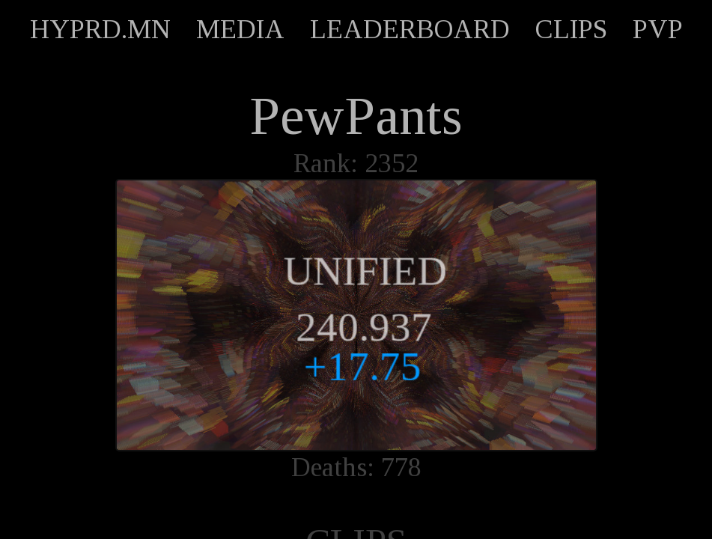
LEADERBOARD (410, 29)
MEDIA (240, 29)
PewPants (356, 116)
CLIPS (571, 29)
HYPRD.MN (100, 29)
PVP (658, 29)
